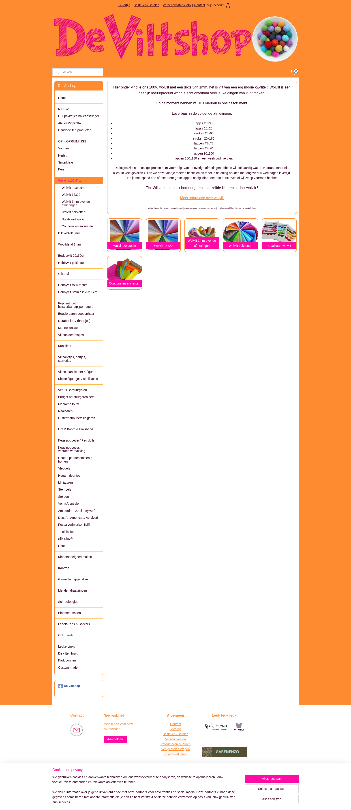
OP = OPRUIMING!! (72, 141)
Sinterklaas (66, 162)
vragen (184, 749)
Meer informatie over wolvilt (202, 198)
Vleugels (64, 468)
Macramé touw (68, 404)
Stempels (64, 489)
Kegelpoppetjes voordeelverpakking (71, 449)
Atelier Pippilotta (69, 123)
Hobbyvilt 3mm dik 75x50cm (77, 292)
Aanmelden (115, 739)
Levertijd (124, 5)
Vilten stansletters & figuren (77, 372)
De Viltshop (69, 686)
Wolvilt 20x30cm (73, 188)
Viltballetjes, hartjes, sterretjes (72, 358)
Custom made (68, 667)
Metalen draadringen (72, 590)
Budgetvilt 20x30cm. (72, 255)
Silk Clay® (65, 539)
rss (167, 801)
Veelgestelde (170, 749)
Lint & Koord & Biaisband (75, 429)
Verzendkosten (175, 739)
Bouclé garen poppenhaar (76, 313)
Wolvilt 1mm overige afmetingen (76, 203)
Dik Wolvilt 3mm (69, 233)
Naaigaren (65, 411)
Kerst (62, 169)
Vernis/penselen (69, 503)
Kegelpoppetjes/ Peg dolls (76, 440)
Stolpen (63, 496)
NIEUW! (64, 109)
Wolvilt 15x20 (71, 194)
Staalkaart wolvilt (73, 219)
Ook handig (66, 635)
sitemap (159, 801)
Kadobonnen (67, 660)
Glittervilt (64, 274)
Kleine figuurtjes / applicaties (78, 379)
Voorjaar (64, 148)
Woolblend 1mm (69, 244)
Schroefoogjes (68, 601)
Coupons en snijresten (77, 226)
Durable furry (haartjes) (74, 321)
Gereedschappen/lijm (73, 579)
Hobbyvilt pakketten (72, 263)
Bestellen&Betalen (146, 5)
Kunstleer (64, 346)
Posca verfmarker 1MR (74, 524)
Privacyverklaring (176, 754)
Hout (61, 546)
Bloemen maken (69, 613)
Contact (199, 5)
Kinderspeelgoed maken (75, 557)
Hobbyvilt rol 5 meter (72, 285)
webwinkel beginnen (182, 801)
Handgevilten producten (74, 130)
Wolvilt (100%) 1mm (72, 180)
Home (62, 98)
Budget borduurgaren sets (76, 397)
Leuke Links (66, 646)
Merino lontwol (68, 328)
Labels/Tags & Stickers (74, 624)
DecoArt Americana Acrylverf (78, 517)
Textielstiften (66, 532)
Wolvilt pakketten (74, 212)
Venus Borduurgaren (72, 390)
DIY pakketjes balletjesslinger (78, 116)
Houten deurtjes (69, 475)
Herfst (62, 155)
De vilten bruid (68, 653)
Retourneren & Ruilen (176, 744)
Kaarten (63, 568)
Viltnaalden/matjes (71, 335)
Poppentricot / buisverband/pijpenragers (75, 305)
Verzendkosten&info (177, 5)
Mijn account (219, 5)
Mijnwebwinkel (217, 801)
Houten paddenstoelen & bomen (75, 459)
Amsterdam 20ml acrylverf (76, 511)
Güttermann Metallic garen (76, 418)
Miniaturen (65, 482)
